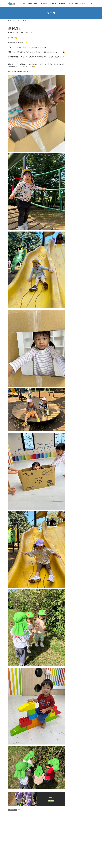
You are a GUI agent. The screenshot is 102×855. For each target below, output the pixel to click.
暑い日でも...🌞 (84, 50)
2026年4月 (74, 142)
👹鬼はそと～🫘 (85, 92)
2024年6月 (74, 221)
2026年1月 (74, 150)
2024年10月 (75, 206)
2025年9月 (74, 165)
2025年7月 (74, 172)
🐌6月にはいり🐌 (85, 33)
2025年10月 (75, 161)
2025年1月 (74, 195)
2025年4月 (74, 184)
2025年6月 (74, 176)
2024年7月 (74, 217)
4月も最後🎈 (84, 67)
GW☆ (82, 58)
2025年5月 (74, 180)
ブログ (19, 810)
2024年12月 (75, 199)
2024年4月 (74, 229)
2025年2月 (74, 191)
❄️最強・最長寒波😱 (86, 101)
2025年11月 (75, 157)
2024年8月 (74, 214)
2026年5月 (74, 138)
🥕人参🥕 (83, 42)
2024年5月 (74, 225)
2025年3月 (74, 187)
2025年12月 (75, 153)
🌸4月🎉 (82, 75)
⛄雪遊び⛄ (83, 84)
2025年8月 (74, 168)
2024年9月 (74, 210)
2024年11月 (75, 202)
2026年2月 (74, 146)
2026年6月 (74, 134)
